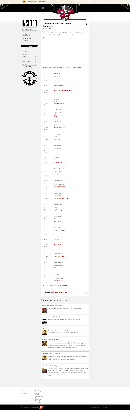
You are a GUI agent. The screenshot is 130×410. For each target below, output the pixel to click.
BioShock (24, 51)
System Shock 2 (38, 402)
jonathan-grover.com (59, 103)
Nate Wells (24, 64)
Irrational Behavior (29, 32)
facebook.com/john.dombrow (61, 79)
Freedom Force (38, 400)
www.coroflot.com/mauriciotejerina (62, 90)
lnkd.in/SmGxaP (58, 233)
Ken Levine (25, 54)
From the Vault (27, 38)
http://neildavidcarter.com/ (60, 280)
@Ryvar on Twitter (58, 267)
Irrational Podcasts (26, 59)
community (24, 56)
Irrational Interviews (26, 35)
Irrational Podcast (29, 78)
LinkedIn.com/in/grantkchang (61, 198)
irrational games (63, 292)
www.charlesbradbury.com (60, 256)
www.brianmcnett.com (59, 127)
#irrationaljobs (54, 292)
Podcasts (23, 391)
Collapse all (64, 300)
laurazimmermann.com (59, 186)
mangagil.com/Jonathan (60, 174)
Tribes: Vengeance (39, 399)
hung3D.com (57, 139)
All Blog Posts (27, 29)
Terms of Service (95, 407)
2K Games (41, 407)
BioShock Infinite (26, 49)
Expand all (59, 300)
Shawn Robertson (26, 61)
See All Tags (29, 66)
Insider (66, 285)
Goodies (25, 40)
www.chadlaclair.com (59, 221)
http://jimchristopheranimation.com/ (62, 210)
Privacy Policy (104, 407)
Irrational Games (65, 12)
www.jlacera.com (58, 151)
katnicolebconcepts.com (60, 162)
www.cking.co (57, 244)
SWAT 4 (37, 394)
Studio (42, 8)
